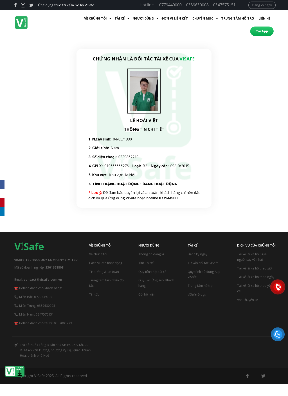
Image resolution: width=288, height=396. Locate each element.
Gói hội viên (146, 285)
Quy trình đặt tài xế (152, 262)
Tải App (253, 18)
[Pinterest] (2, 202)
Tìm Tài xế (146, 253)
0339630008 (197, 4)
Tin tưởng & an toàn (104, 262)
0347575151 (224, 4)
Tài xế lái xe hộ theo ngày (255, 267)
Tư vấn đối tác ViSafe (203, 253)
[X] (2, 193)
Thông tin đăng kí (151, 244)
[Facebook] (2, 184)
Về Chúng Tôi (63, 18)
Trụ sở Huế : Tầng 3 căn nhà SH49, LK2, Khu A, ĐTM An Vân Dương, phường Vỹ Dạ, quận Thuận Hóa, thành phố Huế (55, 340)
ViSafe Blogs (197, 285)
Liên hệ (232, 18)
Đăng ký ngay (262, 5)
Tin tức (94, 285)
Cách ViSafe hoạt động (105, 253)
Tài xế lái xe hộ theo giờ (254, 259)
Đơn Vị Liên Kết (142, 18)
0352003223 (63, 313)
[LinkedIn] (2, 211)
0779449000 (170, 4)
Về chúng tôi (98, 244)
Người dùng (110, 18)
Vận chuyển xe (247, 290)
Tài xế (87, 18)
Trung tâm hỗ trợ (205, 18)
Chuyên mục (170, 18)
